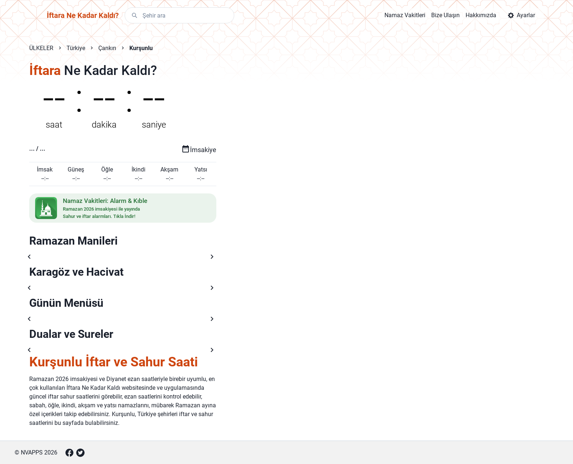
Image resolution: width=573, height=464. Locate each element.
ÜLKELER (41, 48)
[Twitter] (80, 452)
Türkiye (76, 48)
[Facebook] (69, 452)
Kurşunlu (141, 48)
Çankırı (107, 48)
